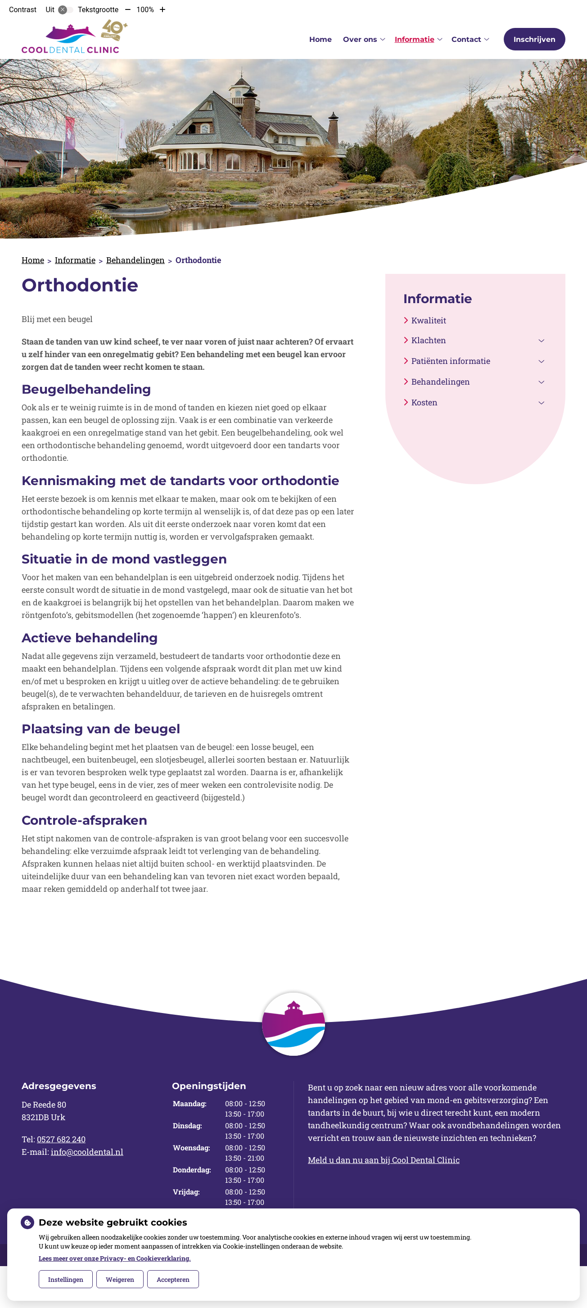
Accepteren (173, 1279)
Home (320, 39)
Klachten (428, 340)
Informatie (414, 39)
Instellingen (65, 1279)
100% (145, 9)
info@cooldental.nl (87, 1151)
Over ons (360, 39)
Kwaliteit (428, 320)
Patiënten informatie (450, 360)
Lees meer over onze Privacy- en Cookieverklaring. (115, 1258)
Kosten (424, 402)
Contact (466, 39)
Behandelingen (135, 259)
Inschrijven (534, 39)
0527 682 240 (61, 1139)
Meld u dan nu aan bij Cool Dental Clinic (384, 1159)
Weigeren (120, 1279)
